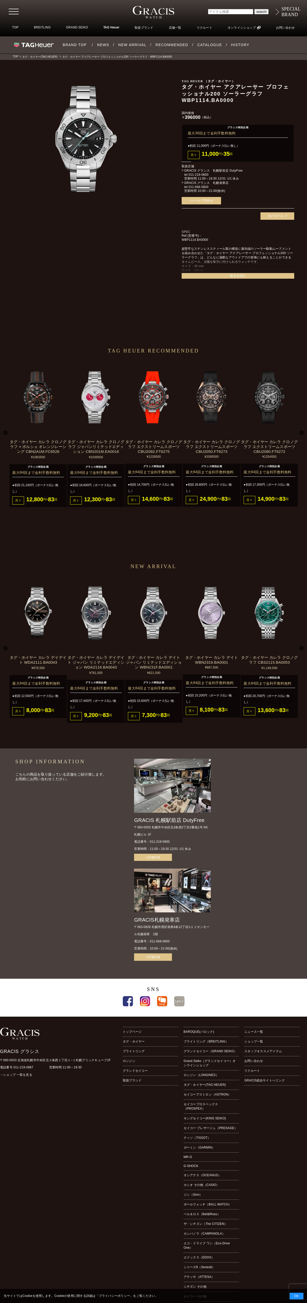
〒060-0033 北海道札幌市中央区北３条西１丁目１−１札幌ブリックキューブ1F (55, 1060)
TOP (15, 27)
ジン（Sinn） (193, 1194)
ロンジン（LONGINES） (201, 1075)
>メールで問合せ (201, 200)
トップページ (132, 1032)
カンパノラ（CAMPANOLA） (204, 1233)
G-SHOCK (191, 1166)
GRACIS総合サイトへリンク (264, 1080)
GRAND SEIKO (77, 27)
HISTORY (240, 45)
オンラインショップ (242, 27)
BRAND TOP (75, 45)
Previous (5, 432)
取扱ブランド (144, 27)
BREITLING (42, 27)
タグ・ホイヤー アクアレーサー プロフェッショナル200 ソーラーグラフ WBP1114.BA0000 (117, 56)
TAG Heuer (111, 27)
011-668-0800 (199, 187)
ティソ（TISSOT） (197, 1138)
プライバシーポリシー (114, 1296)
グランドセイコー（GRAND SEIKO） (210, 1051)
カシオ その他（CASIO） (202, 1185)
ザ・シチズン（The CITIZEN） (205, 1224)
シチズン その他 (195, 1286)
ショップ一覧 (253, 1041)
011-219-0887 (24, 1067)
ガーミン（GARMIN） (199, 1147)
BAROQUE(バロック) (199, 1032)
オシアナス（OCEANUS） (202, 1175)
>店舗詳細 (153, 857)
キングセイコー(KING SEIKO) (205, 1118)
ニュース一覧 (253, 1032)
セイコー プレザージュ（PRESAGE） (210, 1128)
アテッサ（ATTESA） (199, 1277)
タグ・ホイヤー (134, 1041)
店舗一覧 (175, 27)
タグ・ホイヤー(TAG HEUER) (40, 56)
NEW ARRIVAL (132, 45)
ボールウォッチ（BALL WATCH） (208, 1204)
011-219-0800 (199, 174)
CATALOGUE (209, 45)
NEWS (103, 45)
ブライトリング (134, 1051)
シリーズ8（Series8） (199, 1267)
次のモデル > (277, 216)
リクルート (204, 27)
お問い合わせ (285, 27)
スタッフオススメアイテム (263, 1051)
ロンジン (129, 1061)
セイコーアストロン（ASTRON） (207, 1094)
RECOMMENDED (172, 45)
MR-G (188, 1157)
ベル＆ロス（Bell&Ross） (202, 1214)
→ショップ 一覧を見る (16, 1075)
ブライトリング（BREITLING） (206, 1041)
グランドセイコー (135, 1070)
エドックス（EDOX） (199, 1257)
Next (301, 432)
